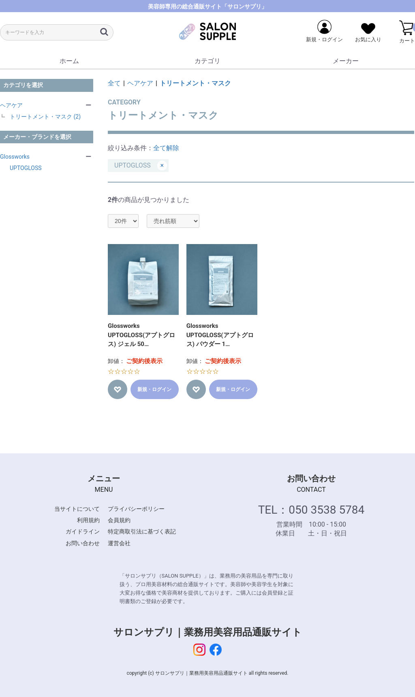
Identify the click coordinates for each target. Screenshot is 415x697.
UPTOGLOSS (26, 168)
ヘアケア (11, 105)
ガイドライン (83, 531)
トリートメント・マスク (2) (45, 116)
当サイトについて (77, 509)
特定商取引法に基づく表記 (142, 531)
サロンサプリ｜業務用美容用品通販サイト (207, 632)
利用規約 (88, 520)
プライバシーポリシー (136, 509)
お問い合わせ (83, 543)
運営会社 (119, 543)
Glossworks (15, 156)
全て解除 (166, 148)
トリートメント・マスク (195, 83)
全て (114, 83)
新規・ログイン (154, 389)
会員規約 (119, 520)
